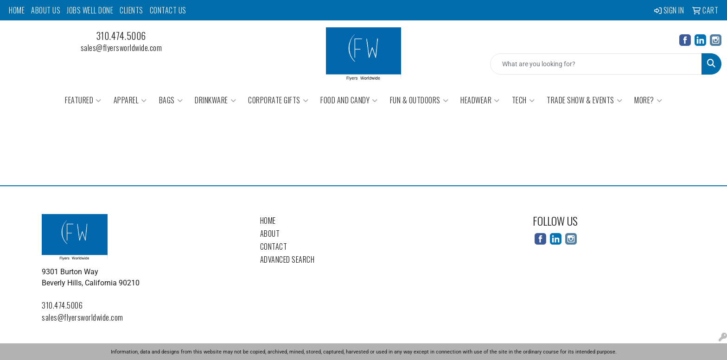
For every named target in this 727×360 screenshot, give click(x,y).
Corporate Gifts (278, 100)
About (270, 233)
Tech (523, 100)
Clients (131, 10)
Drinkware (215, 100)
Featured (83, 100)
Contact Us (168, 10)
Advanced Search (287, 259)
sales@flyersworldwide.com (121, 47)
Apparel (130, 100)
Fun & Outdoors (419, 100)
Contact (273, 246)
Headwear (480, 100)
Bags (171, 100)
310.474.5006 (121, 36)
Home (17, 10)
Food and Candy (349, 100)
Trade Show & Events (584, 100)
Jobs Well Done (90, 10)
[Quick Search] (596, 64)
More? (648, 100)
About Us (45, 10)
